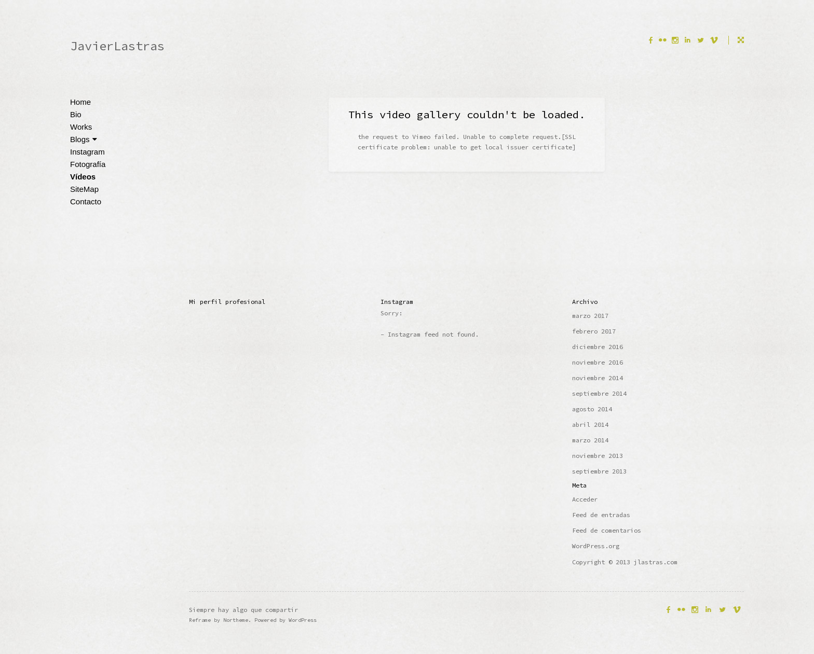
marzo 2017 (590, 315)
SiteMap (84, 189)
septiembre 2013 (599, 471)
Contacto (85, 201)
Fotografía (87, 164)
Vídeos (83, 176)
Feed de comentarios (606, 530)
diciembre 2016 (597, 347)
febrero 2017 (594, 331)
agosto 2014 (592, 409)
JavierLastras (117, 46)
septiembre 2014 (599, 393)
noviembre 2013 (597, 456)
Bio (76, 114)
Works (81, 126)
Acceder (585, 499)
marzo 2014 (590, 440)
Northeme (235, 620)
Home (80, 102)
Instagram (87, 151)
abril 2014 (590, 424)
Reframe (200, 620)
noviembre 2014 (597, 378)
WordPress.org (595, 546)
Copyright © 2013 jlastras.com (624, 562)
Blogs (83, 139)
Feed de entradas (601, 515)
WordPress (303, 620)
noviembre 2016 (597, 362)
